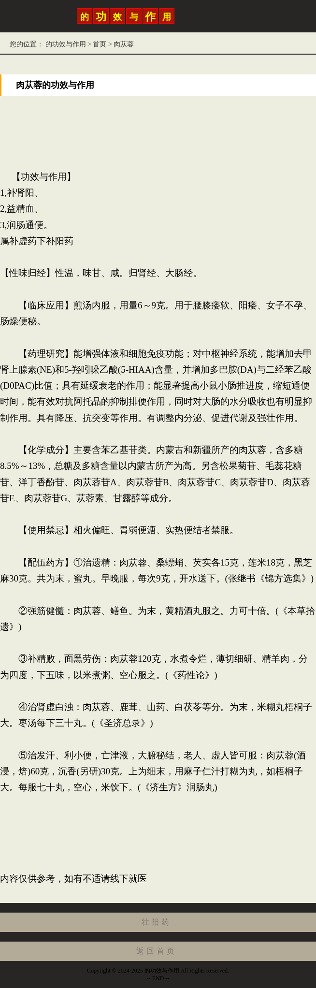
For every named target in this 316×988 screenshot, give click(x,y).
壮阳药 (157, 922)
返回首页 (156, 951)
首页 (99, 44)
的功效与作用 (65, 44)
